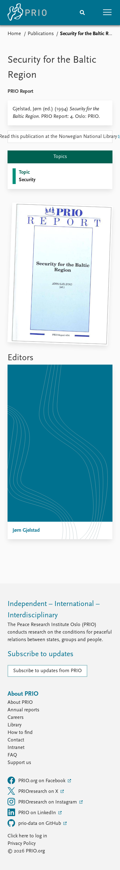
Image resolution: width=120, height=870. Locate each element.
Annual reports (23, 710)
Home (14, 33)
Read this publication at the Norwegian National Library (60, 136)
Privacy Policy (21, 843)
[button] (107, 12)
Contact (16, 740)
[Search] (82, 12)
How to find (20, 732)
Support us (19, 762)
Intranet (16, 747)
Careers (16, 717)
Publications (41, 33)
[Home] (27, 12)
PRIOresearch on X (33, 791)
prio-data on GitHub (35, 823)
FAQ (12, 755)
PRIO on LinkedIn (32, 812)
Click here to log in (27, 836)
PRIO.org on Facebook (37, 780)
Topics (60, 156)
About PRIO (20, 702)
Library (14, 725)
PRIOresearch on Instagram (43, 801)
